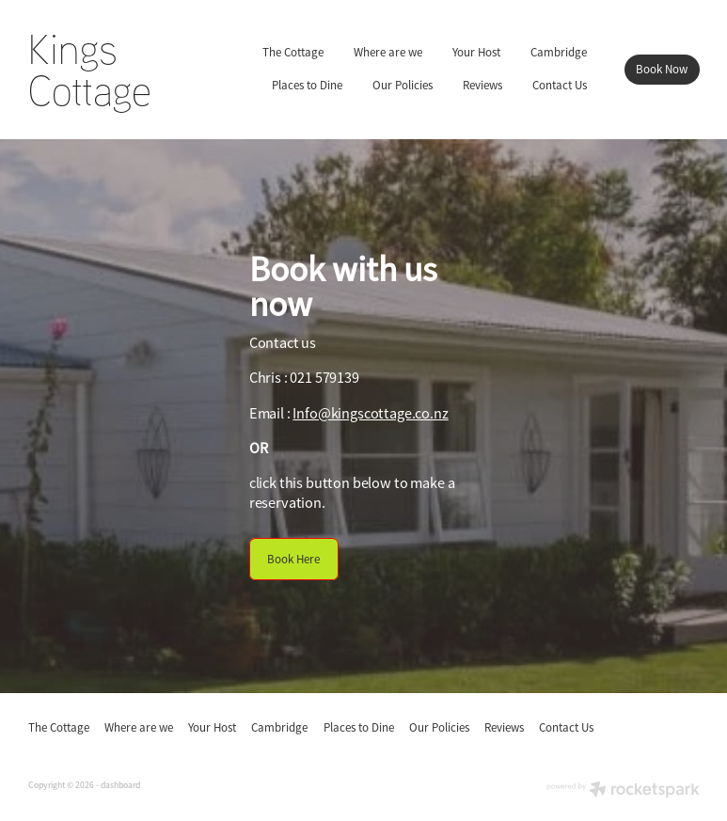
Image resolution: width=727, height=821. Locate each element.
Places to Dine (307, 85)
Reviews (482, 85)
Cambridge (558, 52)
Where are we (388, 52)
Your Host (476, 52)
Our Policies (402, 85)
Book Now (661, 69)
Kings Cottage (89, 69)
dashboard (120, 785)
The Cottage (293, 52)
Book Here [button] (293, 559)
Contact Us (559, 85)
